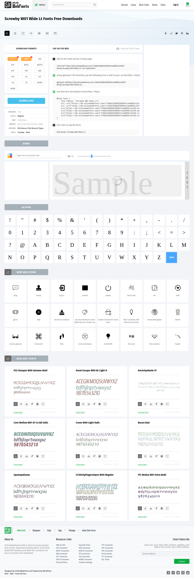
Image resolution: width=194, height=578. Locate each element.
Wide (28, 132)
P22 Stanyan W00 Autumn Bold (30, 370)
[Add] (7, 33)
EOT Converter (107, 548)
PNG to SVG (60, 545)
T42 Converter (84, 557)
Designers (36, 531)
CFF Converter (61, 557)
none (12, 89)
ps (26, 77)
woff (26, 65)
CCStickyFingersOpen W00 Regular (95, 474)
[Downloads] (26, 404)
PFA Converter (107, 551)
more (171, 257)
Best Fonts (144, 5)
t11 (26, 83)
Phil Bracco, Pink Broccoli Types (30, 128)
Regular (21, 116)
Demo (154, 5)
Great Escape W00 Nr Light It (91, 370)
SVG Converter (84, 548)
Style (49, 531)
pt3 (12, 77)
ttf (12, 59)
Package (72, 531)
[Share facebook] (166, 33)
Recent (124, 5)
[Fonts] (55, 33)
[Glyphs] (31, 33)
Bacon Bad (144, 422)
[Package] (39, 33)
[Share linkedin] (187, 33)
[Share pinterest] (182, 33)
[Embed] (37, 404)
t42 (13, 83)
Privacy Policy (61, 562)
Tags (60, 531)
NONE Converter (85, 559)
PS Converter (107, 554)
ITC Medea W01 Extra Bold (152, 474)
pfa (26, 71)
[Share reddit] (171, 33)
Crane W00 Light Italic (88, 422)
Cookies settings (85, 562)
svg (39, 59)
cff (39, 77)
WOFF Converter (62, 551)
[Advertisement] (166, 90)
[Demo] (23, 33)
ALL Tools (105, 559)
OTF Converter (62, 548)
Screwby (21, 132)
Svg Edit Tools (84, 545)
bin (39, 71)
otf (12, 71)
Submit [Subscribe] (182, 561)
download (26, 100)
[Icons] (47, 33)
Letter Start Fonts (89, 531)
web (26, 59)
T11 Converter (107, 557)
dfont (39, 83)
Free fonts (18, 5)
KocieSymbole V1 (147, 370)
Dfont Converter (62, 559)
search (94, 4)
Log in (175, 5)
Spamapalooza (22, 474)
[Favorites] (15, 33)
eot (12, 65)
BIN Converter (61, 554)
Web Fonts (21, 531)
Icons (133, 5)
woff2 (40, 65)
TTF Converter (107, 545)
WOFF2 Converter (86, 551)
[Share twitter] (177, 33)
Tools (163, 5)
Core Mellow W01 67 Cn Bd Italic (31, 422)
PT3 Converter (84, 554)
